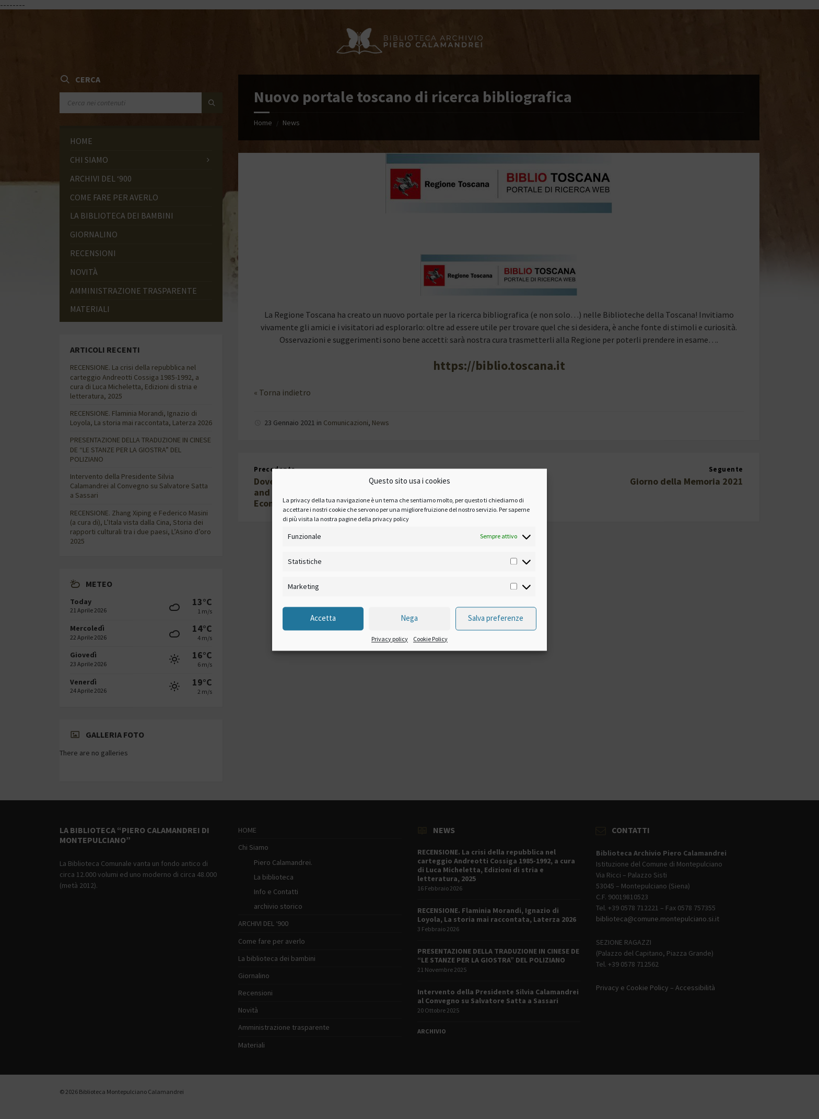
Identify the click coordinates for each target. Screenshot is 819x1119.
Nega (409, 618)
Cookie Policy (430, 639)
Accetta (323, 618)
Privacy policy (389, 639)
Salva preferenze (495, 618)
